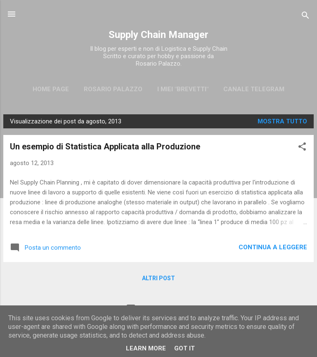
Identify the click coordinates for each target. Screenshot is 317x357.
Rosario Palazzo (113, 89)
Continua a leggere (273, 247)
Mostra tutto (282, 121)
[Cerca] (305, 16)
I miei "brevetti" (182, 89)
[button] (302, 148)
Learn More (146, 348)
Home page (51, 89)
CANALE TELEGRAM (253, 89)
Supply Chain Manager (158, 34)
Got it (184, 348)
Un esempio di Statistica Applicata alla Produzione (105, 146)
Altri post (158, 278)
